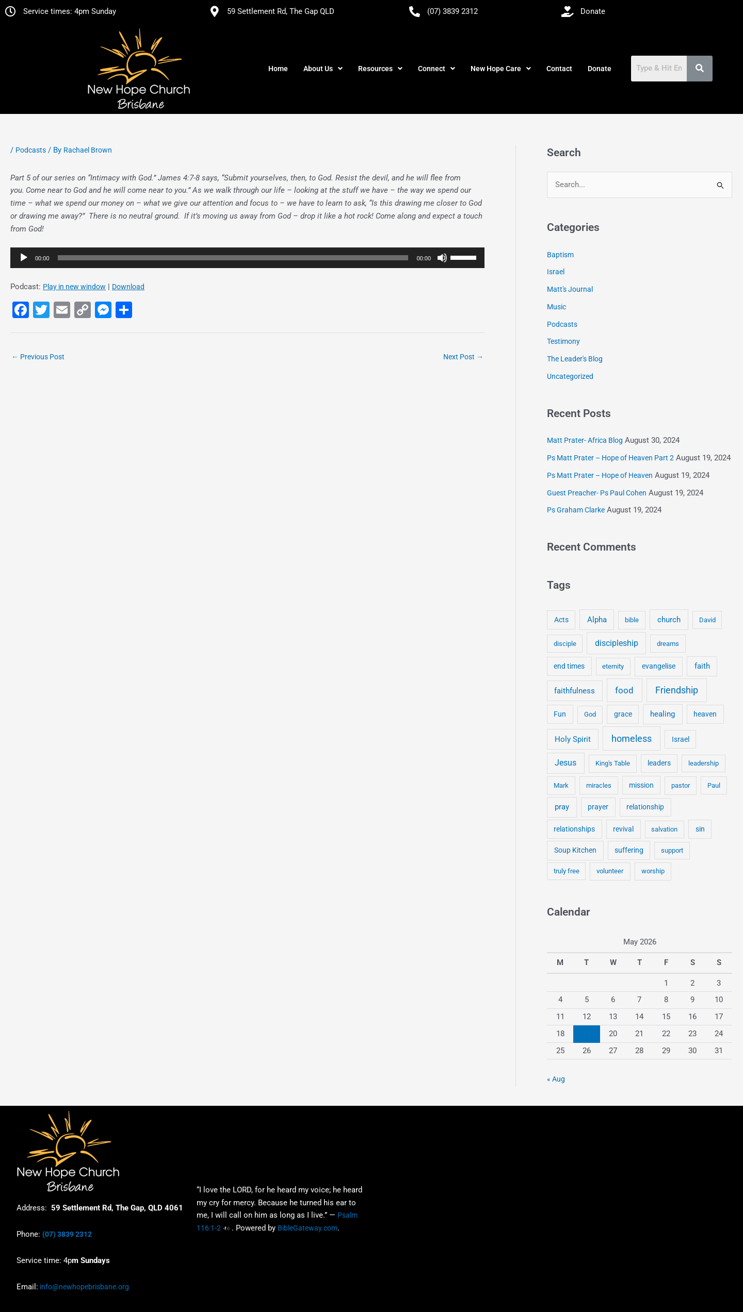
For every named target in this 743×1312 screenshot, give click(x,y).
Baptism (560, 255)
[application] (247, 257)
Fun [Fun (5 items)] (560, 714)
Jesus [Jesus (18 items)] (565, 763)
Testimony (563, 341)
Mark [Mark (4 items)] (561, 785)
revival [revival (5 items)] (623, 829)
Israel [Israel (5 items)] (680, 739)
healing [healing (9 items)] (662, 714)
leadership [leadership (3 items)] (703, 763)
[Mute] (442, 258)
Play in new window (74, 287)
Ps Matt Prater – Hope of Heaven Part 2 (610, 458)
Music (556, 307)
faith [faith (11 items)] (702, 666)
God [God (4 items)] (590, 714)
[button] (323, 68)
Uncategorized (570, 376)
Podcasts (30, 150)
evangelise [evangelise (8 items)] (658, 666)
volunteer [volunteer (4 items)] (609, 871)
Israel (555, 272)
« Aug (556, 1079)
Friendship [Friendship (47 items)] (676, 690)
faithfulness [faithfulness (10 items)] (574, 690)
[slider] (233, 257)
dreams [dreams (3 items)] (668, 643)
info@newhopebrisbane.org (83, 1287)
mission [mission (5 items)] (641, 785)
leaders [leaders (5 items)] (659, 763)
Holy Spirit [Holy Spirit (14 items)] (573, 739)
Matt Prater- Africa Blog (585, 440)
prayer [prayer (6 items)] (598, 807)
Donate (599, 68)
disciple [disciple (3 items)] (565, 643)
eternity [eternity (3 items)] (613, 666)
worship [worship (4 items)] (653, 871)
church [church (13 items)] (669, 619)
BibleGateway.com (307, 1228)
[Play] (24, 258)
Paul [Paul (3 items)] (713, 785)
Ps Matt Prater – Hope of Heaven (600, 475)
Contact (559, 68)
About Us (323, 68)
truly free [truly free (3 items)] (566, 871)
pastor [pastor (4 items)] (680, 785)
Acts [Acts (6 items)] (561, 620)
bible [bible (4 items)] (632, 620)
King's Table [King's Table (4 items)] (612, 763)
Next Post (463, 357)
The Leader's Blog (575, 359)
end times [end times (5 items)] (569, 666)
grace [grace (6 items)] (623, 714)
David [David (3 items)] (707, 620)
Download (128, 287)
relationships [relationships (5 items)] (574, 829)
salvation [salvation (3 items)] (664, 829)
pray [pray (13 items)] (562, 806)
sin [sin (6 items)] (700, 829)
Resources (380, 68)
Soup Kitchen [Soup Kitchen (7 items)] (575, 850)
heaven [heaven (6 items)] (705, 714)
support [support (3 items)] (672, 850)
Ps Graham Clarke (576, 510)
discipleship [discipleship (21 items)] (616, 643)
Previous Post (37, 357)
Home (278, 68)
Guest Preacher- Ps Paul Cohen (597, 493)
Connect (436, 68)
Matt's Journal (570, 289)
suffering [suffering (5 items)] (629, 850)
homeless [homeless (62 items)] (631, 738)
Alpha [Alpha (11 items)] (597, 619)
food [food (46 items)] (624, 690)
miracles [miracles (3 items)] (598, 785)
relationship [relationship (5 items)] (645, 807)
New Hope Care (501, 68)
